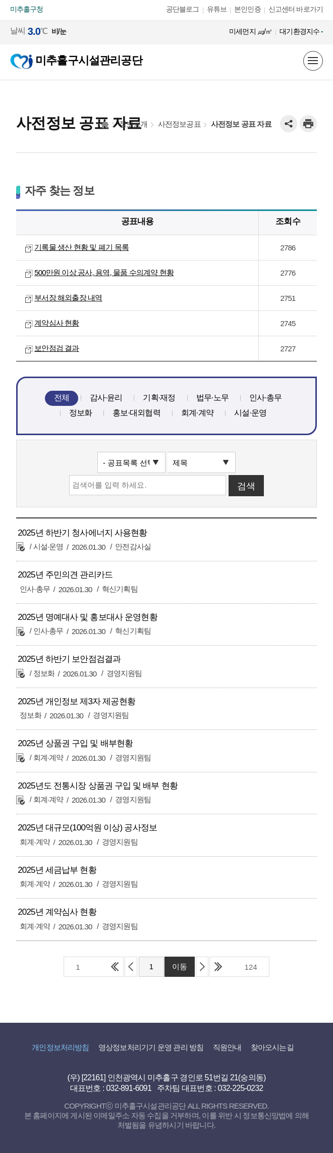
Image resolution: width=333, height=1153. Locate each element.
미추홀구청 (26, 9)
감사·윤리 (106, 397)
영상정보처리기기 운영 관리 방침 (150, 1047)
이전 (131, 967)
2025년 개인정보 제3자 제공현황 (76, 701)
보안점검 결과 (56, 348)
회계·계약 (197, 412)
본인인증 (247, 9)
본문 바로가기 (22, 0)
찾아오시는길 (272, 1047)
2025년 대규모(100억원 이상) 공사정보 (87, 827)
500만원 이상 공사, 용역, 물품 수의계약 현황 (104, 272)
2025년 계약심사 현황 (57, 912)
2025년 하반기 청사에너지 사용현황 (82, 533)
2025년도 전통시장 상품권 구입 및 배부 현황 (98, 786)
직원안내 (227, 1047)
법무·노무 (212, 397)
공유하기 (288, 123)
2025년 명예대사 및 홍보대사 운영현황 (87, 617)
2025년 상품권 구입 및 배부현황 (75, 743)
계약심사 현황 (56, 323)
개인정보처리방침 (60, 1047)
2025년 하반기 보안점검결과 (69, 659)
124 (251, 967)
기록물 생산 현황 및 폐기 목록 (81, 247)
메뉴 (313, 60)
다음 (202, 967)
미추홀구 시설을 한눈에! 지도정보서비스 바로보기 (290, 61)
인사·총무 (265, 397)
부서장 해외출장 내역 (68, 297)
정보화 (80, 412)
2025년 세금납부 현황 (57, 870)
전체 (61, 397)
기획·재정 (159, 397)
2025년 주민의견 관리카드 (65, 575)
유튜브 (217, 9)
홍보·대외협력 (136, 412)
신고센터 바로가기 (295, 9)
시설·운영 (250, 412)
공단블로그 (182, 9)
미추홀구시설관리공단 (76, 60)
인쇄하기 (308, 123)
